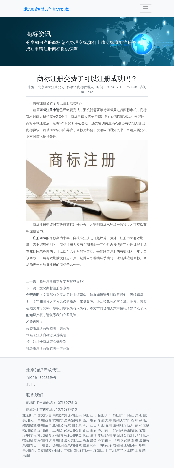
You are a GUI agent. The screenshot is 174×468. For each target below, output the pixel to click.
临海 (123, 425)
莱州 (146, 435)
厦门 (40, 430)
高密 (86, 440)
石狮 (78, 430)
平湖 (131, 420)
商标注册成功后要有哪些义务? (62, 281)
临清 (86, 445)
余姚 (70, 420)
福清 (33, 430)
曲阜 (108, 440)
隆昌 (142, 450)
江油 (104, 450)
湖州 (146, 420)
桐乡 (138, 420)
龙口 (131, 435)
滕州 (108, 435)
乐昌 (48, 415)
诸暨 (33, 425)
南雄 (55, 415)
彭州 (134, 445)
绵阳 (96, 450)
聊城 (78, 445)
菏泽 (108, 445)
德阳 (59, 450)
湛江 (131, 415)
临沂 (48, 445)
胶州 (70, 435)
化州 (33, 420)
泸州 (89, 450)
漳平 (25, 435)
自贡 (40, 450)
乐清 (101, 420)
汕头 (78, 415)
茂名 (48, 420)
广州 (33, 415)
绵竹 (81, 450)
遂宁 (119, 450)
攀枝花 (50, 450)
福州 (25, 430)
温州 (86, 420)
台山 (101, 415)
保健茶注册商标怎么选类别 (46, 335)
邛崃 (142, 445)
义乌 (63, 425)
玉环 (131, 425)
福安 (40, 435)
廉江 (138, 415)
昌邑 (93, 440)
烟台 (123, 435)
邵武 (116, 430)
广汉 (66, 450)
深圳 (63, 415)
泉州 (70, 430)
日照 (40, 445)
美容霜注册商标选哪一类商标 (48, 328)
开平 (108, 415)
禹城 (70, 445)
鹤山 (116, 415)
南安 (93, 430)
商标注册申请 (49, 110)
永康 (78, 425)
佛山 (86, 415)
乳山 (33, 445)
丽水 (138, 425)
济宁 (101, 440)
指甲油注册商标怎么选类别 (46, 342)
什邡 (74, 450)
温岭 (116, 425)
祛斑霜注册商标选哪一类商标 (48, 348)
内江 (134, 450)
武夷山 (125, 430)
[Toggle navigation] (146, 8)
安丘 (78, 440)
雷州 (146, 415)
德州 (55, 445)
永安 (63, 430)
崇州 (25, 450)
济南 (55, 435)
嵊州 (40, 425)
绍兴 (25, 425)
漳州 (101, 430)
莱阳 (138, 435)
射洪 (126, 450)
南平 (108, 430)
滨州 (93, 445)
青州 (55, 440)
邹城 (116, 440)
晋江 (86, 430)
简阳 (33, 450)
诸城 (63, 440)
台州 (108, 425)
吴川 (25, 420)
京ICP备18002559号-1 (42, 378)
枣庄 (101, 435)
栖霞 (33, 440)
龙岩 (142, 430)
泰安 (123, 440)
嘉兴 (116, 420)
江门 (93, 415)
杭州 (55, 420)
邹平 (101, 445)
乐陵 (63, 445)
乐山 (25, 455)
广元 (111, 450)
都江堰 (125, 445)
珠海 (70, 415)
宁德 (33, 435)
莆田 (48, 430)
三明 (55, 430)
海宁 (123, 420)
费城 (138, 440)
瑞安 (93, 420)
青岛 (63, 435)
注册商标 (39, 238)
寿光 (70, 440)
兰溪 (55, 425)
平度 (78, 435)
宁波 (63, 420)
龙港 (108, 420)
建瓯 (134, 430)
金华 (48, 425)
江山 (93, 425)
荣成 (25, 445)
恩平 (123, 415)
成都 (116, 445)
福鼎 (48, 435)
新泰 (131, 440)
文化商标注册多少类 (54, 288)
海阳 (40, 440)
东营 (116, 435)
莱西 (86, 435)
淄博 (93, 435)
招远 (25, 440)
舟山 (101, 425)
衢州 (86, 425)
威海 (146, 440)
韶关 (40, 415)
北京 (25, 415)
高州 (40, 420)
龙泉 (146, 425)
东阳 (70, 425)
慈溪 (78, 420)
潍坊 (48, 440)
